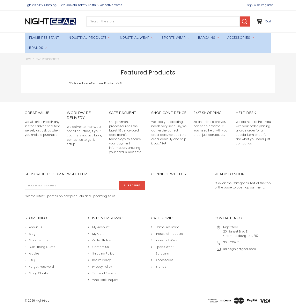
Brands (37, 48)
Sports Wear (175, 38)
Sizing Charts (38, 273)
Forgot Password (41, 267)
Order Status (101, 240)
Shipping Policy (103, 253)
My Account (101, 227)
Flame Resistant (44, 38)
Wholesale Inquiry (105, 280)
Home (28, 59)
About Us (35, 227)
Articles (34, 253)
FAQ (32, 260)
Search (245, 21)
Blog (32, 234)
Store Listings (38, 240)
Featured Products (47, 59)
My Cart (98, 234)
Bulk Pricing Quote (42, 247)
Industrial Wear (136, 38)
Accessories (240, 38)
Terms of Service (104, 273)
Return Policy (101, 260)
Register (267, 5)
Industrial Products (89, 38)
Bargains (208, 38)
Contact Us (100, 247)
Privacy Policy (102, 267)
